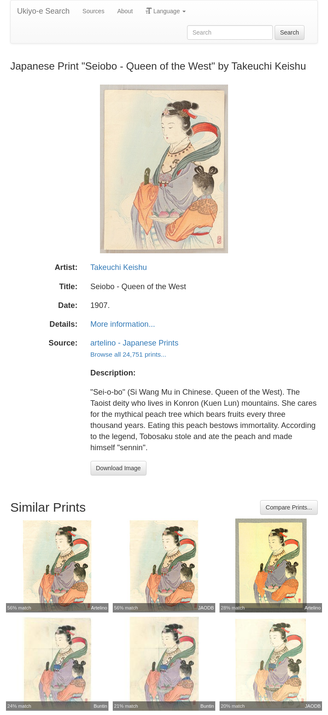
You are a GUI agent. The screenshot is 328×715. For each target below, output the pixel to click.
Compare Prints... (289, 507)
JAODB (206, 607)
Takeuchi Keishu (119, 267)
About (125, 11)
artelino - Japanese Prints (135, 343)
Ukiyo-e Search (43, 11)
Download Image (118, 468)
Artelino (99, 607)
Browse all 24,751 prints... (129, 354)
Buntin (100, 706)
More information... (123, 324)
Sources (93, 11)
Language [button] (166, 11)
